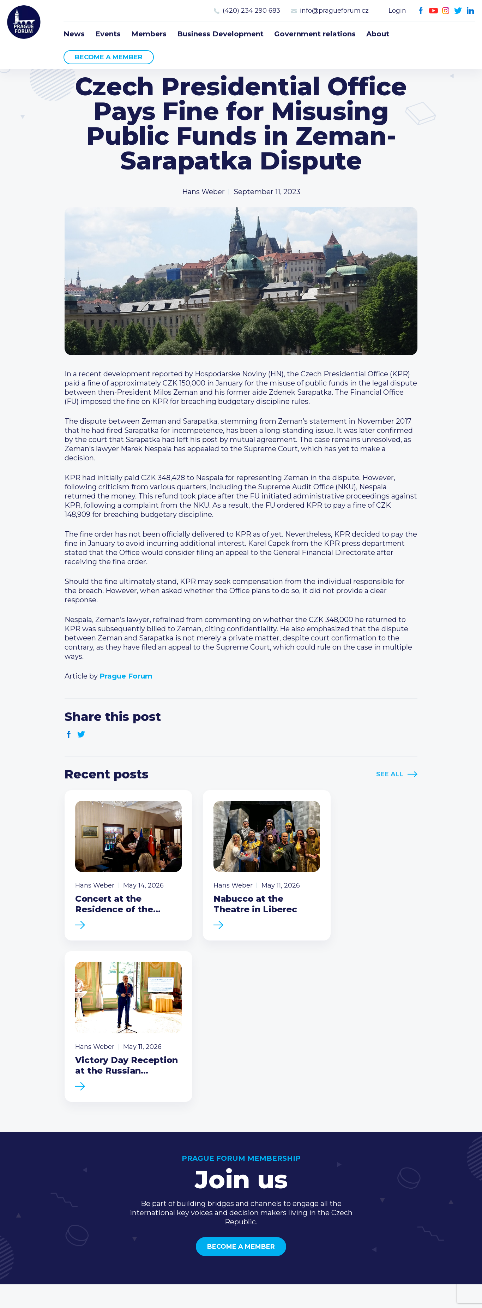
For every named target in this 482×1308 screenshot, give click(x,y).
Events (108, 34)
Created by (241, 1294)
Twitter (458, 10)
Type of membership (328, 1174)
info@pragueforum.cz (334, 10)
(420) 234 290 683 (251, 10)
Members (149, 34)
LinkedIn (470, 10)
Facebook (421, 10)
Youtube (433, 10)
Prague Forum (24, 23)
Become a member (109, 57)
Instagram (445, 10)
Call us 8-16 (405, 1163)
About (377, 34)
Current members (323, 1163)
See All (389, 774)
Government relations (315, 34)
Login (397, 10)
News (74, 34)
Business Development (220, 34)
